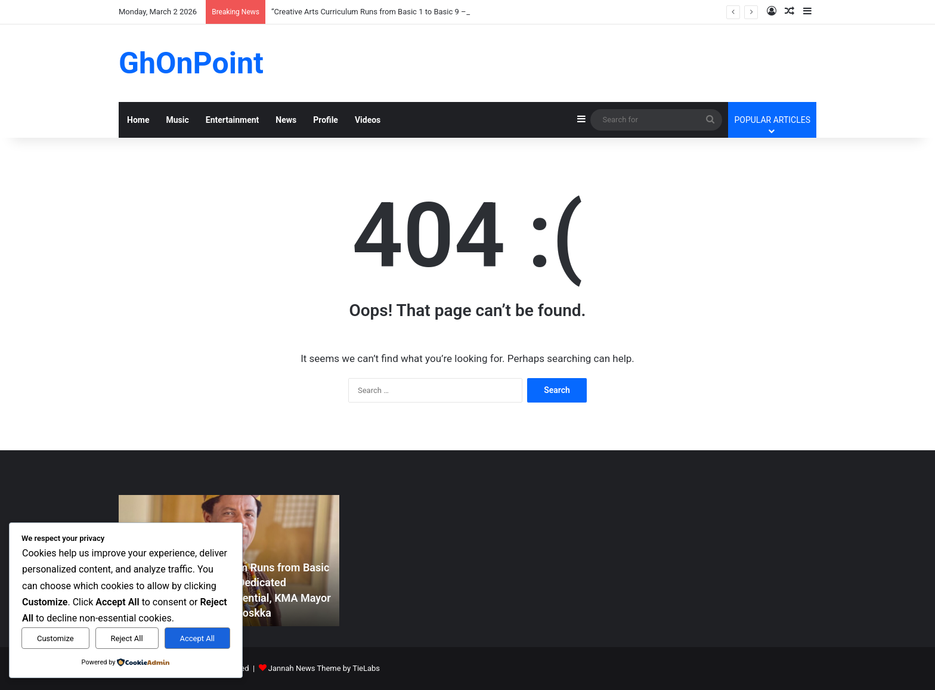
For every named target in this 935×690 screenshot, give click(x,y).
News (285, 120)
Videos (367, 120)
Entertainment (232, 120)
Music (177, 120)
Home (138, 120)
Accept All (197, 638)
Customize (55, 638)
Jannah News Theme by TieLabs (324, 668)
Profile (325, 120)
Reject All (127, 638)
